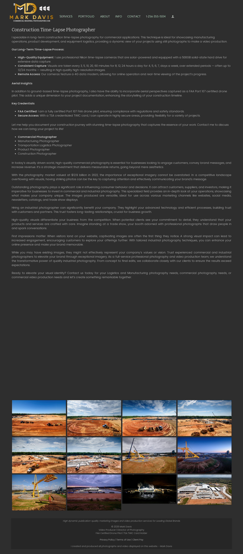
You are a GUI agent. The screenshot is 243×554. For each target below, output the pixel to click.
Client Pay (137, 539)
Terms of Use (123, 539)
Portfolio (86, 16)
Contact (134, 16)
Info (118, 16)
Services (66, 16)
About (105, 16)
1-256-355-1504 (156, 16)
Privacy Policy (107, 539)
